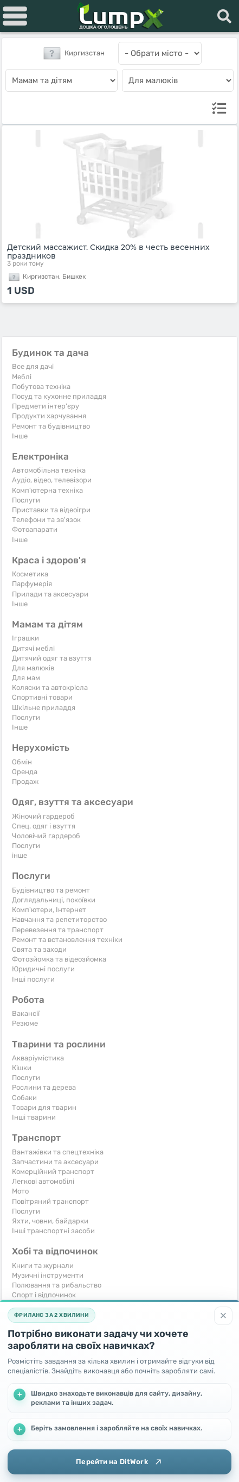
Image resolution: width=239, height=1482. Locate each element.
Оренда (24, 772)
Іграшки (25, 638)
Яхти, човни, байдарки (50, 1221)
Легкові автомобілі (43, 1181)
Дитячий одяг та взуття (52, 658)
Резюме (25, 1023)
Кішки (21, 1068)
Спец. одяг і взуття (43, 826)
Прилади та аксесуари (50, 594)
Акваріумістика (38, 1058)
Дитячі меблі (33, 648)
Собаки (24, 1098)
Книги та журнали (43, 1265)
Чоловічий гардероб (46, 836)
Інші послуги (33, 979)
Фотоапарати (34, 529)
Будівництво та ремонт (51, 890)
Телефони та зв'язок (46, 520)
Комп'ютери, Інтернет (49, 910)
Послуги (26, 500)
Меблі (21, 377)
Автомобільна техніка (49, 470)
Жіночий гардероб (43, 816)
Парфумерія (32, 584)
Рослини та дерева (44, 1087)
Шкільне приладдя (43, 708)
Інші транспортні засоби (53, 1231)
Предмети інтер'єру (45, 406)
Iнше (20, 436)
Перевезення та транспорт (58, 930)
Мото (20, 1191)
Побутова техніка (41, 386)
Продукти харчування (49, 416)
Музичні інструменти (47, 1275)
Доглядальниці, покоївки (53, 900)
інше (19, 855)
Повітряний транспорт (50, 1201)
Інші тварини (34, 1117)
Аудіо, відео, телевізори (52, 480)
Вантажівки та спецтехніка (58, 1152)
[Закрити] (223, 1316)
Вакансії (26, 1013)
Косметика (30, 574)
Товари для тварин (44, 1107)
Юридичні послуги (43, 969)
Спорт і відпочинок (44, 1295)
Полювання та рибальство (56, 1285)
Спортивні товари (42, 697)
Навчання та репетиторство (59, 919)
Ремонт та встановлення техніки (67, 939)
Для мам (26, 678)
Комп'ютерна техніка (47, 490)
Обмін (22, 762)
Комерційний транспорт (53, 1171)
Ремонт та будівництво (51, 426)
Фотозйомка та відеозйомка (59, 959)
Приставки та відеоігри (51, 510)
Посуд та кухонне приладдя (59, 396)
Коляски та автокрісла (50, 687)
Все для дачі (33, 366)
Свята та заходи (39, 949)
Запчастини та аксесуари (55, 1162)
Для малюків (33, 668)
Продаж (25, 781)
